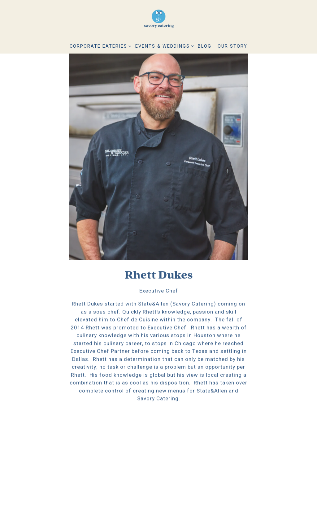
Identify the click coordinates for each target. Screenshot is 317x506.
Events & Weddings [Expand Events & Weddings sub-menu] (163, 46)
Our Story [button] (232, 46)
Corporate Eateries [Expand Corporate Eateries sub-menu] (99, 46)
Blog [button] (204, 46)
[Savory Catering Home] (158, 20)
